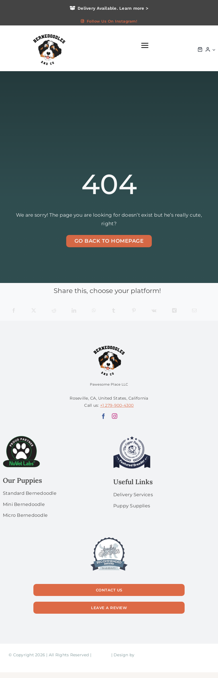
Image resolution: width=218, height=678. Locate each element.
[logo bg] (48, 33)
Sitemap (101, 654)
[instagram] (114, 416)
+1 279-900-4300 (117, 405)
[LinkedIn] (74, 311)
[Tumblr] (113, 311)
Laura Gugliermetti (155, 654)
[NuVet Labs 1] (21, 438)
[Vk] (154, 311)
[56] (109, 538)
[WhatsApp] (94, 311)
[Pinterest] (134, 311)
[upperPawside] (131, 438)
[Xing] (174, 311)
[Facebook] (14, 311)
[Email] (194, 311)
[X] (34, 311)
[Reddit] (54, 311)
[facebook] (103, 416)
